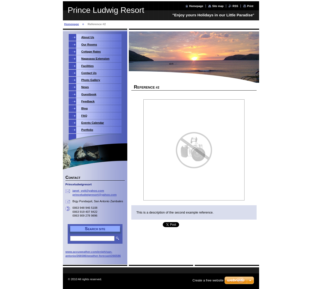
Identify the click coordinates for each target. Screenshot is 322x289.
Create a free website (208, 280)
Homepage (196, 6)
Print (250, 6)
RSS (235, 6)
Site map (217, 6)
